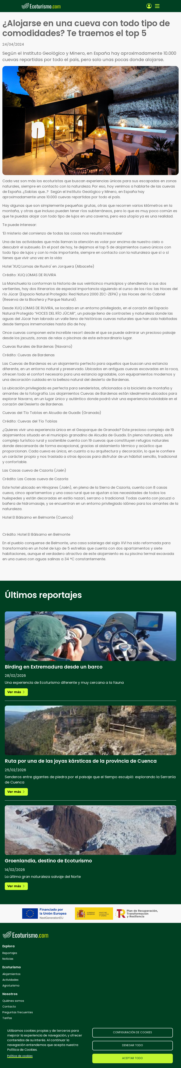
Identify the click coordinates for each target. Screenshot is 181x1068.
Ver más (16, 692)
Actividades (10, 980)
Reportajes (9, 953)
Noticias (7, 959)
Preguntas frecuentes (17, 1012)
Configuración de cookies (132, 1032)
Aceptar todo (132, 1058)
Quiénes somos (13, 1001)
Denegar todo (132, 1045)
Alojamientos (11, 974)
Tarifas (7, 1018)
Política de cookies (20, 1056)
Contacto (9, 1007)
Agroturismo (10, 986)
